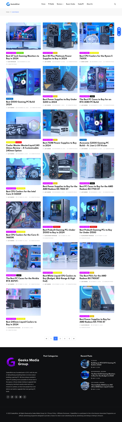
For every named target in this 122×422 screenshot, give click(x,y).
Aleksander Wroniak (51, 235)
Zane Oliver (84, 61)
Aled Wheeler (12, 61)
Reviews (59, 4)
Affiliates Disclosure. (63, 413)
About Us (90, 4)
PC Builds (51, 4)
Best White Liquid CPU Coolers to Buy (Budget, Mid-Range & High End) (59, 278)
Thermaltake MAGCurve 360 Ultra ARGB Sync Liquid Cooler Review (102, 386)
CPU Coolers (95, 382)
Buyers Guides (70, 4)
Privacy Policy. (52, 413)
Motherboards (95, 371)
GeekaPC (81, 4)
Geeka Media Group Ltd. (39, 413)
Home (43, 4)
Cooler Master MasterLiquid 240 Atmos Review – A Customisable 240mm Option (22, 148)
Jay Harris (48, 61)
